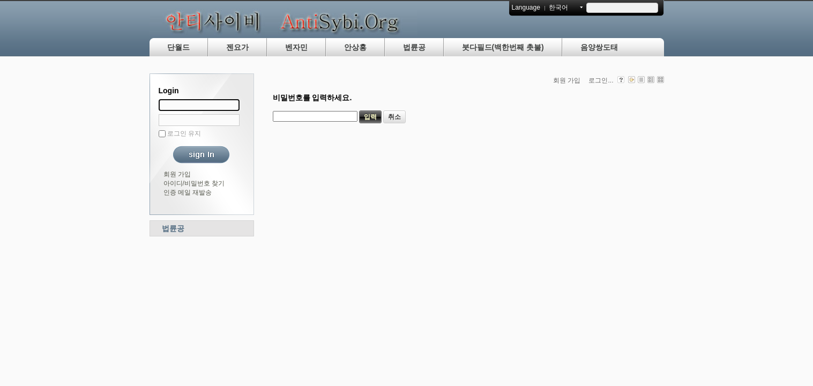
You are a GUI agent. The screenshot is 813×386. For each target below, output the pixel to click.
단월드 (178, 47)
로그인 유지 (184, 133)
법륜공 (414, 47)
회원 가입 (177, 174)
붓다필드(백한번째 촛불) (503, 47)
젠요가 (237, 47)
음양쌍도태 (599, 47)
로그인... (600, 80)
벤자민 (296, 47)
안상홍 (355, 47)
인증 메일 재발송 (187, 192)
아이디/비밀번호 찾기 (194, 183)
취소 (394, 117)
